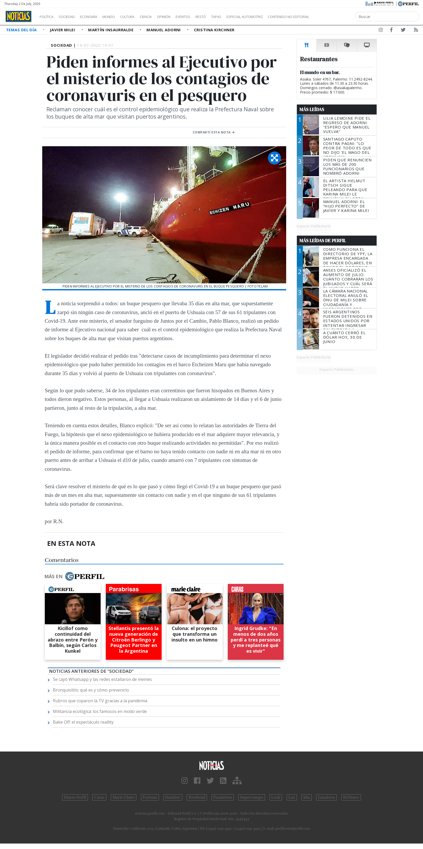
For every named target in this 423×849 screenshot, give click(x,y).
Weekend (196, 797)
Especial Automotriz (279, 16)
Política (48, 16)
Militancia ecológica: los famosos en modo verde (100, 711)
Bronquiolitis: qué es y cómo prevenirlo (91, 690)
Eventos (208, 16)
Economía (97, 16)
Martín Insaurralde (111, 29)
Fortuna (150, 797)
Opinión (185, 16)
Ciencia (163, 16)
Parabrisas (222, 797)
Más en (74, 576)
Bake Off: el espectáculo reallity (83, 722)
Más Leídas (311, 109)
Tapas (246, 16)
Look (275, 797)
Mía (306, 797)
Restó (228, 16)
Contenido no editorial (333, 16)
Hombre (172, 797)
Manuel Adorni (164, 29)
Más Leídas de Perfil (322, 240)
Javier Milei (63, 29)
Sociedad (72, 16)
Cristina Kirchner (214, 29)
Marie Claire (124, 797)
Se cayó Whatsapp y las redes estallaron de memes (102, 679)
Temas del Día (22, 29)
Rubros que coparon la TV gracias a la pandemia (100, 701)
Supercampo (251, 797)
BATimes (351, 797)
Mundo (120, 16)
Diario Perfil (75, 797)
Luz (292, 797)
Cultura (142, 16)
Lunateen (326, 797)
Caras (99, 797)
